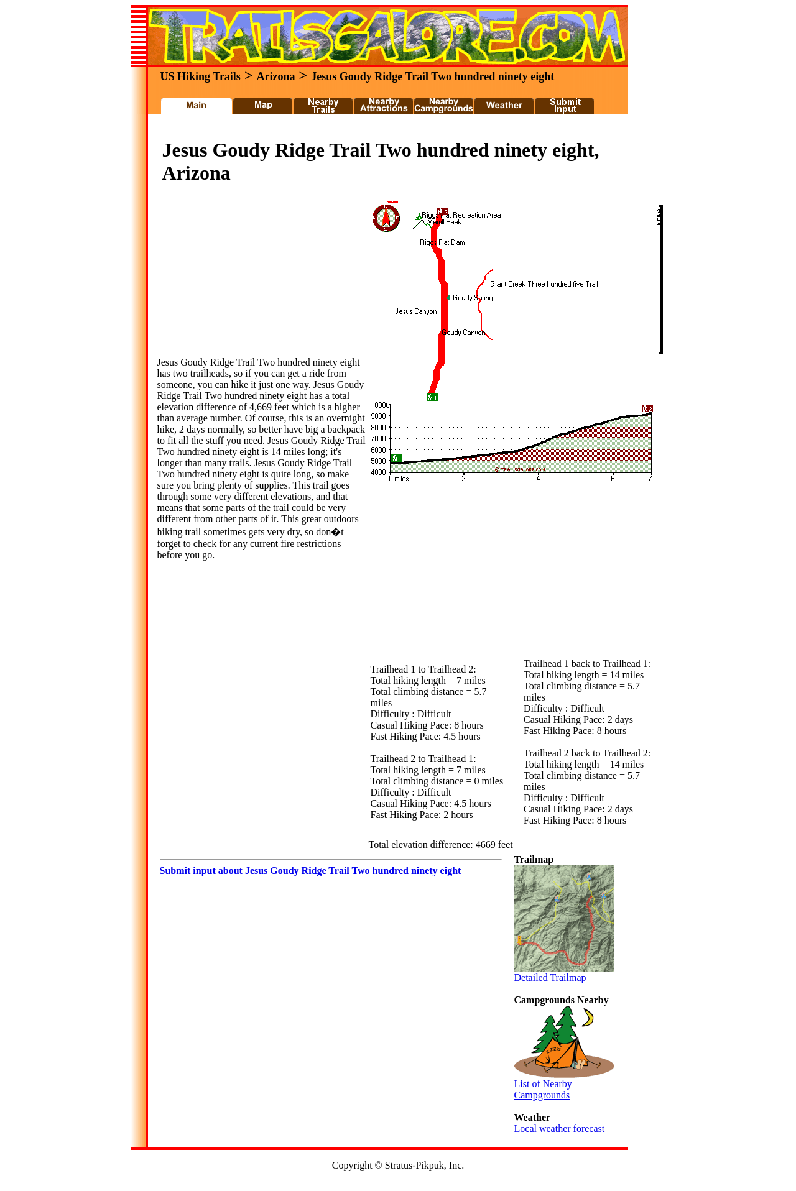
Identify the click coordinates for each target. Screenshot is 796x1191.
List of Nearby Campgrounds (564, 1085)
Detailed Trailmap (564, 973)
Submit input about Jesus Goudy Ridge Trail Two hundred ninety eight (310, 870)
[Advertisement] (381, 129)
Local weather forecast (559, 1128)
